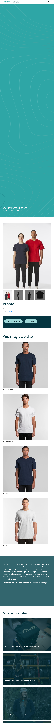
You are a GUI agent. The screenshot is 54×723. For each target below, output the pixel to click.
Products (5, 210)
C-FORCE (11, 210)
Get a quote (31, 321)
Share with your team (13, 321)
